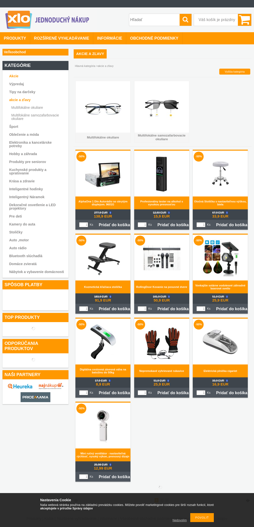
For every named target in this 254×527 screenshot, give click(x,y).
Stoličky (16, 232)
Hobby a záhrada (23, 154)
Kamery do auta (22, 224)
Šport (13, 127)
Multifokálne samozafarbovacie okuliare (35, 117)
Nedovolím (180, 520)
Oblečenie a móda (24, 135)
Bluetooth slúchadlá (25, 256)
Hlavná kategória (85, 65)
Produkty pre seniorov (27, 162)
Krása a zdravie (22, 181)
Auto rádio (18, 248)
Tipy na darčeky (22, 92)
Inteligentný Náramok (26, 197)
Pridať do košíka (114, 225)
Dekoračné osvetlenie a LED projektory (32, 206)
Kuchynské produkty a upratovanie (27, 171)
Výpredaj (16, 84)
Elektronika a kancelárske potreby (30, 144)
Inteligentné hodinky (26, 189)
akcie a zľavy (20, 100)
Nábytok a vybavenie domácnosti (36, 272)
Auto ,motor (19, 240)
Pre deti (15, 216)
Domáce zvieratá (23, 264)
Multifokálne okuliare (27, 108)
